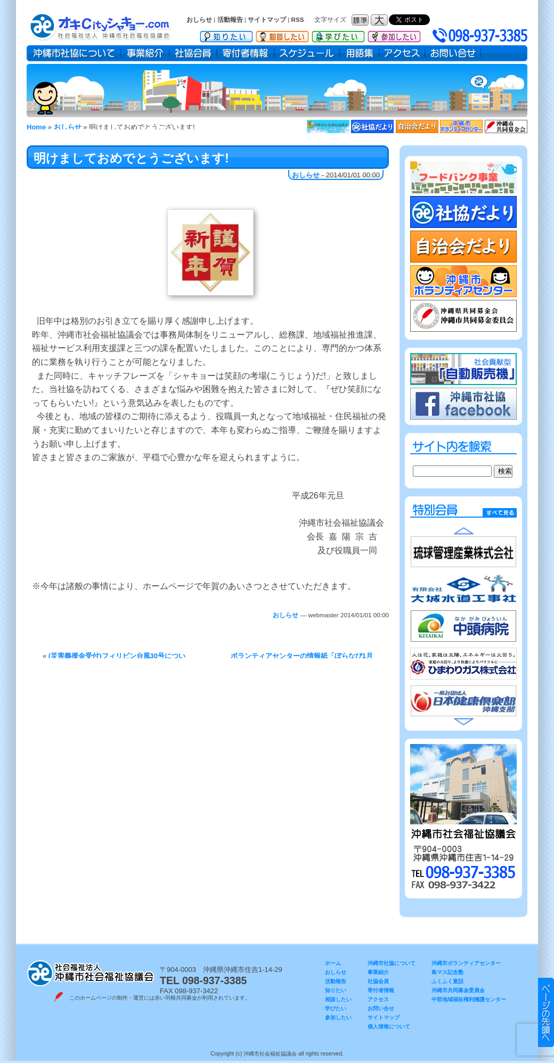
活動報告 (230, 19)
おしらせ (199, 19)
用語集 (359, 53)
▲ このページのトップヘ (546, 1012)
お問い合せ (453, 53)
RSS (297, 19)
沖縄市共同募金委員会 (458, 990)
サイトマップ (267, 19)
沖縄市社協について (74, 53)
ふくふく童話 (447, 981)
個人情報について (389, 1026)
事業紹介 (145, 53)
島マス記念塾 (447, 972)
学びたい (338, 35)
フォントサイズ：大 (380, 20)
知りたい (226, 35)
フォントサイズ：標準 (361, 20)
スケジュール (307, 53)
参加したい (394, 35)
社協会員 (193, 53)
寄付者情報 (245, 53)
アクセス (402, 53)
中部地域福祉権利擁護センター (468, 999)
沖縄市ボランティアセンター (466, 963)
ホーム (333, 963)
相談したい (282, 35)
